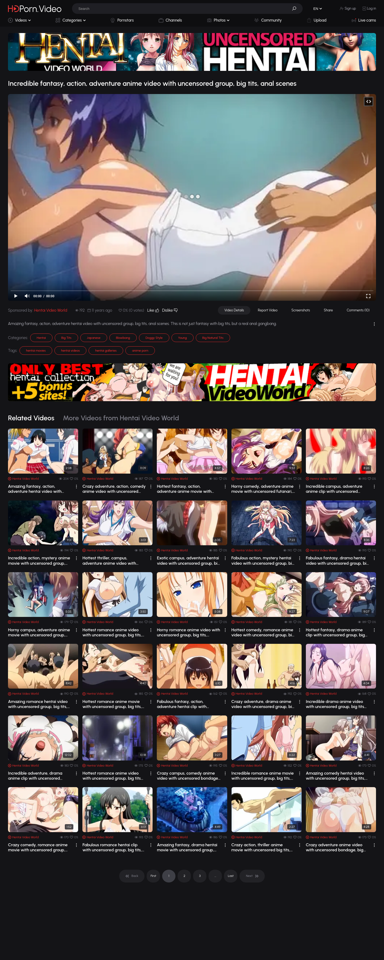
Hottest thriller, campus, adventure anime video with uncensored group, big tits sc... (110, 560)
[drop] (76, 486)
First (153, 876)
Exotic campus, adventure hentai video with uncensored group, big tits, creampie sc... (188, 560)
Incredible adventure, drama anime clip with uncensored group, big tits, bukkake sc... (35, 776)
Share (328, 310)
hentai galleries (106, 350)
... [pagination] (215, 876)
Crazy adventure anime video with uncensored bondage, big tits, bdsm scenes (334, 847)
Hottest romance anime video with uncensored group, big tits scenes (111, 776)
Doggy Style (154, 338)
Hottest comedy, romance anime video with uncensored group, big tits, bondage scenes (263, 632)
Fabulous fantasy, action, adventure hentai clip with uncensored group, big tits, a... (185, 704)
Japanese (94, 338)
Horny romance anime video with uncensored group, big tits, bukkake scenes (188, 632)
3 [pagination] (200, 876)
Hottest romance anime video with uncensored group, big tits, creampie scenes (112, 632)
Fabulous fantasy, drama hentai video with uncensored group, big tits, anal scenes (337, 560)
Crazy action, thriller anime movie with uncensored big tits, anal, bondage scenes (260, 847)
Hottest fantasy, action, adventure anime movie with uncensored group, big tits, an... (186, 489)
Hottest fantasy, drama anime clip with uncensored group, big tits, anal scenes (335, 632)
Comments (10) (358, 310)
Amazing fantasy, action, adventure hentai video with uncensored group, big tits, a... (36, 489)
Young (182, 338)
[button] (296, 8)
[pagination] (132, 876)
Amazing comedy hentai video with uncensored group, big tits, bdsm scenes (335, 776)
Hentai (41, 338)
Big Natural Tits (212, 338)
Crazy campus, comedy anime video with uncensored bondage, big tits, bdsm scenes (188, 776)
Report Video (268, 310)
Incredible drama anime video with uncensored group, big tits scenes (335, 704)
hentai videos (70, 350)
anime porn (140, 350)
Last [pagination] (231, 876)
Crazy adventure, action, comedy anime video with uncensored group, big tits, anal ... (114, 489)
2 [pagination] (184, 876)
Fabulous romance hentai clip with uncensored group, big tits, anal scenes (112, 847)
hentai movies (36, 350)
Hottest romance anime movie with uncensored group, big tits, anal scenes (112, 704)
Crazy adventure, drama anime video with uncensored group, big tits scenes (263, 704)
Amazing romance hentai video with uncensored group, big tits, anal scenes (38, 704)
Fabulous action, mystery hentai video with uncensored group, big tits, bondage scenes (263, 560)
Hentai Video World (50, 310)
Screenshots (300, 310)
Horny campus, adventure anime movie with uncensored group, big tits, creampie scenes (39, 632)
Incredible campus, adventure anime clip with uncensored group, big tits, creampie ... (334, 489)
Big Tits (66, 338)
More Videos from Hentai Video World (121, 418)
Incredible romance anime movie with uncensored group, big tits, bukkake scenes (262, 776)
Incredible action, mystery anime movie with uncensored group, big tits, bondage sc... (39, 560)
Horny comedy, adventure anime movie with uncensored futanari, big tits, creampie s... (262, 489)
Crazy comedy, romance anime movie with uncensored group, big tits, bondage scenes (37, 847)
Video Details (234, 310)
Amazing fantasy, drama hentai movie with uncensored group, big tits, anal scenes (187, 847)
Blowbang (123, 338)
